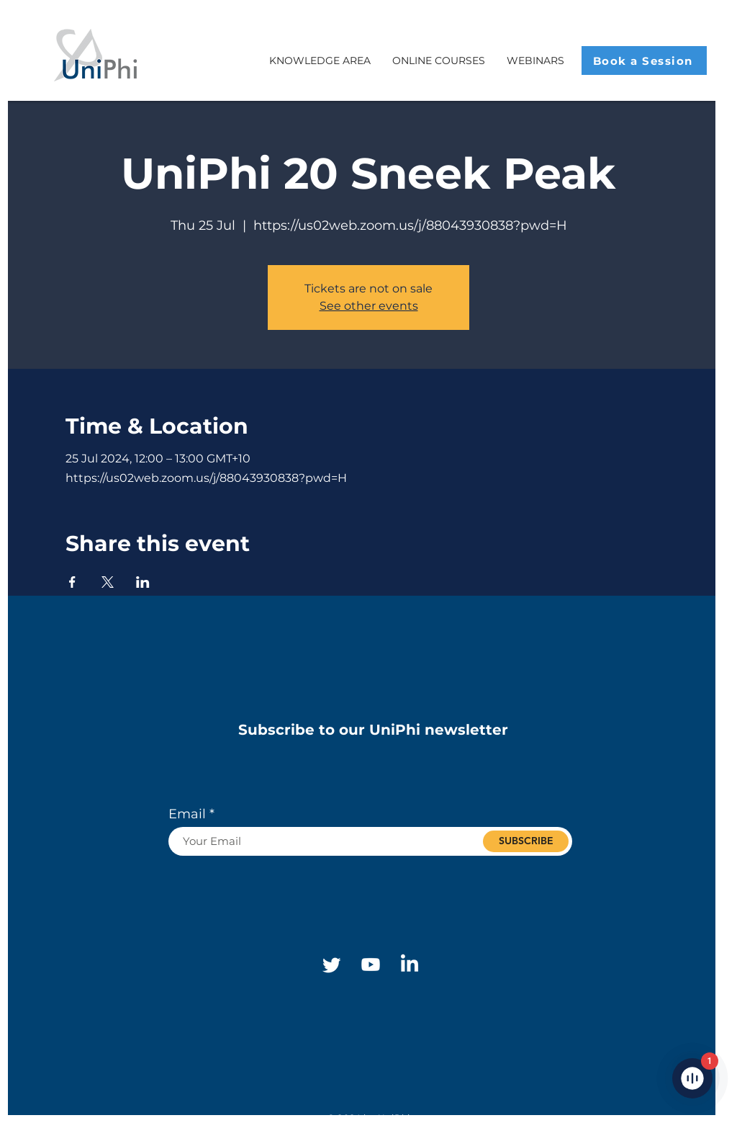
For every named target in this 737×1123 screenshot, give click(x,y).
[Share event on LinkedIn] (143, 582)
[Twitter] (332, 964)
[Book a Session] (644, 60)
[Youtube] (370, 964)
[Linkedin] (409, 964)
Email (187, 813)
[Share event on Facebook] (72, 582)
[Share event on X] (107, 582)
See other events (369, 306)
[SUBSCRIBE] (526, 841)
